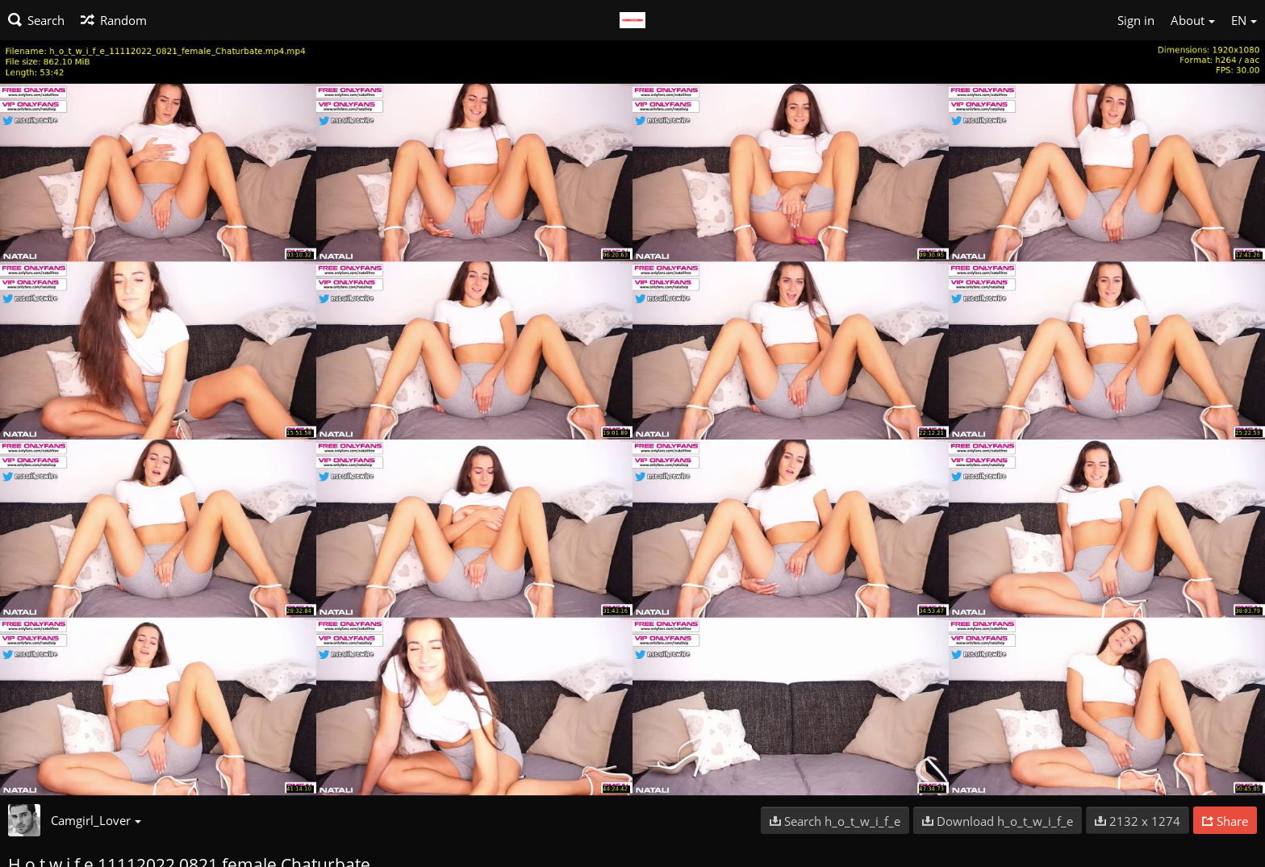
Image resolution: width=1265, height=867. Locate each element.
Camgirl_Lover (96, 820)
